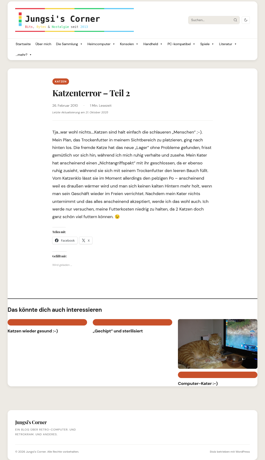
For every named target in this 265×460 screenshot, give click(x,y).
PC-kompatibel (181, 44)
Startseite (23, 44)
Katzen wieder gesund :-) (33, 331)
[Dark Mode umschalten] (246, 20)
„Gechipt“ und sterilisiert (118, 331)
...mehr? (24, 54)
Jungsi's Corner (36, 452)
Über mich (43, 44)
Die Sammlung (69, 44)
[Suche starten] (235, 20)
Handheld (153, 44)
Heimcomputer (101, 44)
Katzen (61, 81)
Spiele (207, 44)
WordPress (243, 452)
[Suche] (209, 20)
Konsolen (129, 44)
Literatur (228, 44)
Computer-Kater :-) (198, 383)
